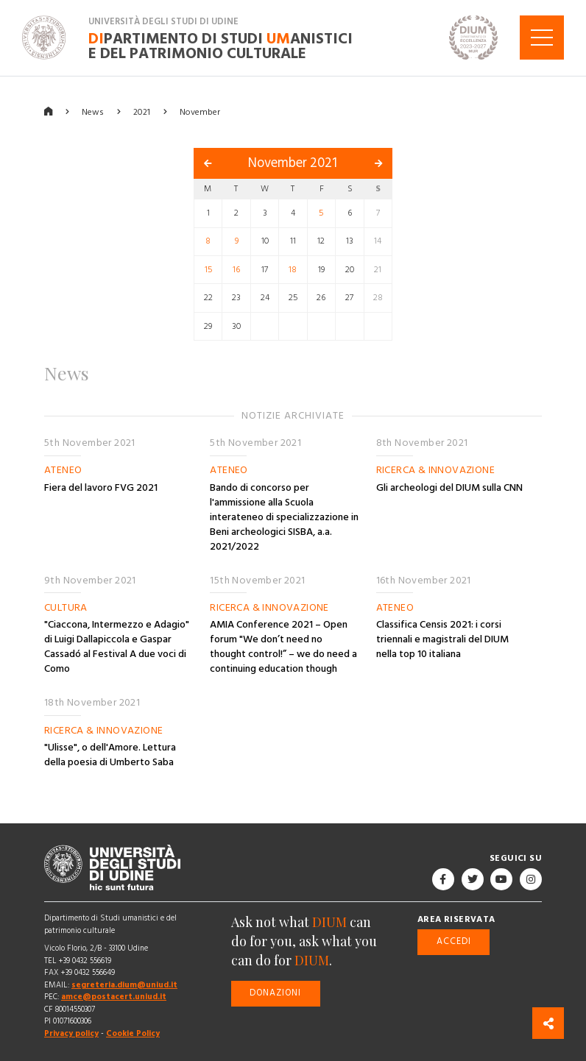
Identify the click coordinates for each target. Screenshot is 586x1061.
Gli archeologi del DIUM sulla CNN (449, 487)
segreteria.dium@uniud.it (124, 984)
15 (208, 269)
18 (293, 269)
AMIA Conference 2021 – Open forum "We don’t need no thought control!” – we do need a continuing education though (283, 646)
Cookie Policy (133, 1033)
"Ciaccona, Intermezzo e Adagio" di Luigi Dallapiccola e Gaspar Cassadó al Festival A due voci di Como (116, 646)
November (200, 111)
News (93, 111)
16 (236, 269)
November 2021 (292, 163)
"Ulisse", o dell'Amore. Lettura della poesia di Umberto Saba (110, 755)
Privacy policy (71, 1033)
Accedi (454, 941)
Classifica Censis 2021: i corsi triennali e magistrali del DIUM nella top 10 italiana (442, 639)
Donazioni (275, 993)
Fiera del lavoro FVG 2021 (101, 487)
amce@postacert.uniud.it (113, 996)
